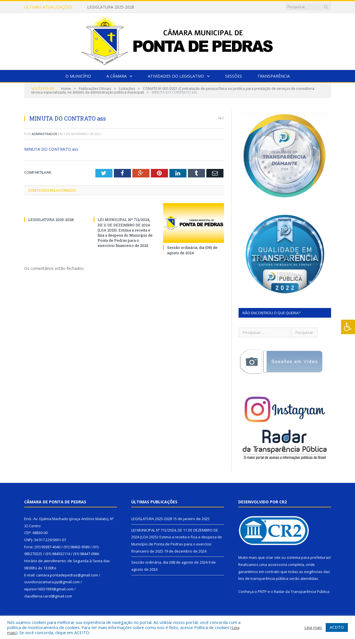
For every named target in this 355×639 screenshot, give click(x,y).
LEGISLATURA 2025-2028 (110, 7)
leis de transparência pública (263, 578)
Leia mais (313, 627)
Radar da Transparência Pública (301, 591)
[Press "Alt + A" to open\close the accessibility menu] (348, 327)
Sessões (233, 76)
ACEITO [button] (337, 627)
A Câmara (116, 76)
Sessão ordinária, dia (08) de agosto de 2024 (192, 250)
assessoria (277, 564)
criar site (273, 557)
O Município (78, 76)
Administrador (44, 134)
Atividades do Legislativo (176, 76)
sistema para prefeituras (308, 557)
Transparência (273, 76)
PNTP (262, 591)
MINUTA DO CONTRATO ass (51, 149)
